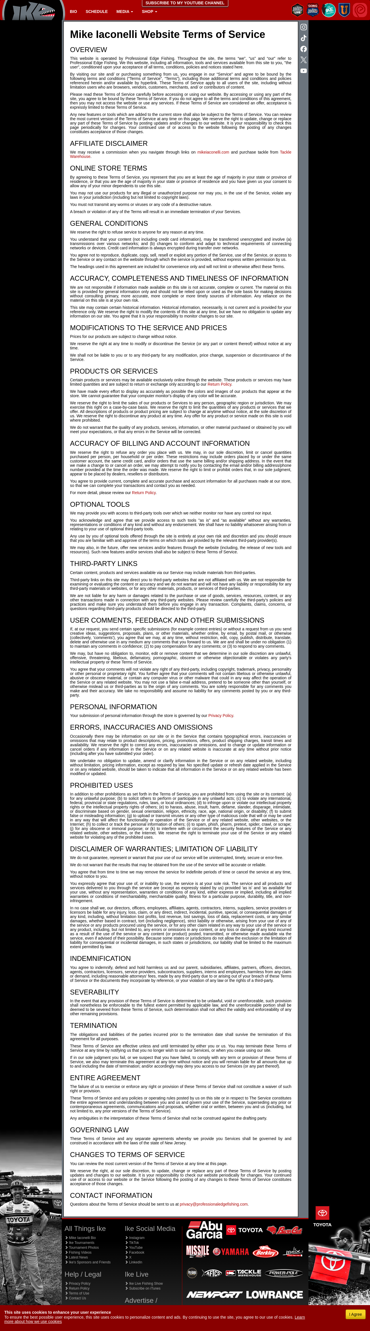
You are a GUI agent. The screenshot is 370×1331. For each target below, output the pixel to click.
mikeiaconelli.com (213, 152)
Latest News (76, 1257)
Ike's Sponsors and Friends (88, 1262)
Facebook (134, 1252)
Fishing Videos (78, 1252)
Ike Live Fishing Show (144, 1284)
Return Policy (219, 384)
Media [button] (124, 11)
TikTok (132, 1243)
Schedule (97, 11)
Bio (73, 11)
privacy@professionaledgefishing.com (214, 1204)
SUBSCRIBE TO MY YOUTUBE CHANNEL (185, 3)
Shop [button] (149, 11)
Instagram (135, 1238)
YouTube (134, 1248)
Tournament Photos (82, 1248)
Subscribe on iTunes (142, 1288)
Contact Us (75, 1298)
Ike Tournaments (80, 1243)
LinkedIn (133, 1262)
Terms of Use (77, 1293)
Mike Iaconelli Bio (80, 1238)
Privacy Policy (220, 715)
